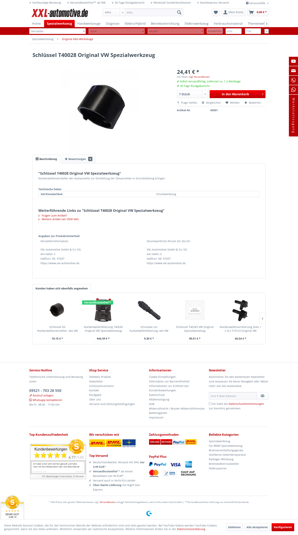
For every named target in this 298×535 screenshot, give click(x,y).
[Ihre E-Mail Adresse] (233, 396)
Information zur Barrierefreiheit (169, 381)
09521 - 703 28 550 (45, 390)
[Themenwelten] (258, 23)
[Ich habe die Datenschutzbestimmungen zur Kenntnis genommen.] (210, 403)
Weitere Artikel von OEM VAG (58, 219)
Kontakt (94, 390)
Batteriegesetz (158, 413)
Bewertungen (78, 159)
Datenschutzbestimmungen (246, 404)
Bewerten (252, 102)
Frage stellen (187, 102)
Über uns (95, 399)
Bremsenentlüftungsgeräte (226, 450)
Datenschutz (157, 395)
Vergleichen (211, 102)
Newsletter (96, 381)
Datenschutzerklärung (191, 529)
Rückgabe (95, 395)
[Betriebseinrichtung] (165, 23)
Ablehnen (234, 527)
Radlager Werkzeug (221, 459)
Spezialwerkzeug (219, 441)
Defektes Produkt (100, 377)
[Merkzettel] (216, 12)
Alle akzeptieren (257, 527)
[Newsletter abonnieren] (263, 396)
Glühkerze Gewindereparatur (227, 454)
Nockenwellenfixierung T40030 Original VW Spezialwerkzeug (103, 329)
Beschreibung (46, 159)
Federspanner (218, 468)
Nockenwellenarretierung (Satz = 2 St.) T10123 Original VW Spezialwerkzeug (240, 329)
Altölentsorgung (159, 399)
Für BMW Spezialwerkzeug (226, 446)
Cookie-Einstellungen (162, 377)
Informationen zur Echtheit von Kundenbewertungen (169, 388)
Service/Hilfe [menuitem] (256, 3)
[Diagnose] (112, 23)
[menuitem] (143, 12)
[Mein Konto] (233, 12)
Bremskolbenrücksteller (224, 464)
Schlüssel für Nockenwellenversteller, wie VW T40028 (57, 329)
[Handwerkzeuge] (89, 23)
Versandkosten (107, 502)
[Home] (36, 23)
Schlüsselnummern (101, 386)
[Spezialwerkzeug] (59, 23)
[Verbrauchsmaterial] (228, 23)
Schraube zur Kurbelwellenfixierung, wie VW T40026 (149, 329)
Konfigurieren (283, 527)
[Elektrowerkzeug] (196, 23)
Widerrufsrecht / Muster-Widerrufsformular (177, 408)
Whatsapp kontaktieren (45, 400)
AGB (151, 404)
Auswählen (215, 31)
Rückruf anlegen (41, 395)
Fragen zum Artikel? (52, 215)
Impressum (156, 417)
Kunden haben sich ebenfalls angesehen (62, 288)
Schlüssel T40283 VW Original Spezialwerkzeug (195, 329)
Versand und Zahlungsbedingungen (112, 404)
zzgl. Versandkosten (199, 76)
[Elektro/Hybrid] (135, 23)
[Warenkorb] (258, 12)
